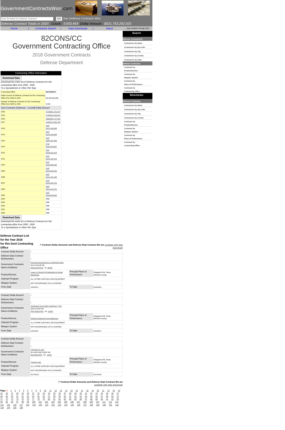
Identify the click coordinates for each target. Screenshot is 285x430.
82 (60, 399)
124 (66, 405)
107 (78, 402)
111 (104, 402)
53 (28, 396)
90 (102, 399)
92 (112, 399)
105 (65, 402)
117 (21, 405)
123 (59, 405)
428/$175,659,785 (53, 122)
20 (98, 391)
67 (102, 396)
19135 (50, 311)
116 (15, 405)
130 (104, 405)
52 (23, 396)
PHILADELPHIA (37, 311)
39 (75, 393)
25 (1, 393)
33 (44, 393)
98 (23, 402)
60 (65, 396)
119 (34, 405)
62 (75, 396)
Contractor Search (45, 28)
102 (46, 402)
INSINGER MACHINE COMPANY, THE (46, 306)
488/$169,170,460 (53, 119)
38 (70, 393)
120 (40, 405)
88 (91, 399)
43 (96, 393)
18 (87, 391)
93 (118, 399)
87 (86, 399)
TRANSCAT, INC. (38, 350)
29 (23, 393)
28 (17, 393)
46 (112, 393)
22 (108, 391)
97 (17, 402)
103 (53, 402)
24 (119, 391)
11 (50, 391)
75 (23, 399)
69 (112, 396)
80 (49, 399)
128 (91, 405)
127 (85, 405)
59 (60, 396)
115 (8, 405)
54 (33, 396)
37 (65, 393)
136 (21, 408)
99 (28, 402)
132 (117, 405)
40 (81, 393)
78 (38, 399)
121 (46, 405)
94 (1, 402)
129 (98, 405)
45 (107, 393)
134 (8, 408)
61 (70, 396)
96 (12, 402)
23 (114, 391)
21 (103, 391)
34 (49, 393)
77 (33, 399)
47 (118, 393)
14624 (49, 355)
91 (107, 399)
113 (116, 402)
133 (2, 408)
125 (72, 405)
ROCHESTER (36, 355)
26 (7, 393)
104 (59, 402)
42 (91, 393)
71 (1, 399)
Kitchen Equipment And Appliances (44, 318)
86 (81, 399)
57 (49, 396)
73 (12, 399)
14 (66, 391)
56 (44, 396)
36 (60, 393)
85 (75, 399)
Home (14, 28)
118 (27, 405)
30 (28, 393)
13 (61, 391)
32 (38, 393)
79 (44, 399)
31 (33, 393)
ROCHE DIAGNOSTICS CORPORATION (47, 263)
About (109, 28)
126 (78, 405)
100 (33, 402)
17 (82, 391)
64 (86, 396)
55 (38, 396)
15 (71, 391)
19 (92, 391)
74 (17, 399)
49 (7, 396)
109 (91, 402)
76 (28, 399)
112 (110, 402)
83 (65, 399)
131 (110, 405)
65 (91, 396)
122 (53, 405)
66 (96, 396)
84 (70, 399)
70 (118, 396)
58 (54, 396)
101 (40, 402)
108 (84, 402)
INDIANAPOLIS (37, 268)
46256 (50, 268)
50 (12, 396)
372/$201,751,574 (53, 112)
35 (54, 393)
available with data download (108, 385)
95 (7, 402)
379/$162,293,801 (53, 115)
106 (72, 402)
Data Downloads (77, 28)
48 (1, 396)
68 (107, 396)
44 (102, 393)
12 (56, 391)
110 (97, 402)
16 (77, 391)
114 (2, 405)
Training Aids (36, 362)
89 (96, 399)
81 (54, 399)
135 (15, 408)
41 (86, 393)
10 (45, 391)
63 (81, 396)
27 (12, 393)
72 (7, 399)
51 (17, 396)
